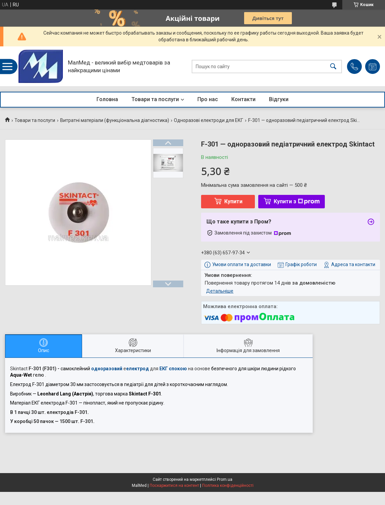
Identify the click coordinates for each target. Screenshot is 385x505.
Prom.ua (224, 479)
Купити (233, 201)
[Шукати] (333, 66)
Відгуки (278, 99)
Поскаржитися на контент (174, 485)
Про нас (207, 99)
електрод (137, 368)
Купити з (297, 201)
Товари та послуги (155, 99)
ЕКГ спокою (173, 368)
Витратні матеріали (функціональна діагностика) (114, 120)
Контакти (243, 99)
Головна (107, 99)
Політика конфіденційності (228, 485)
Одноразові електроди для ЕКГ (208, 120)
